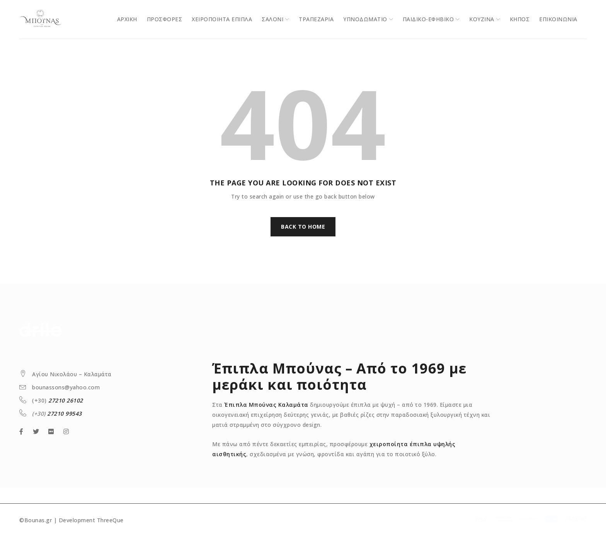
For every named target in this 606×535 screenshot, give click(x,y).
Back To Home (303, 226)
